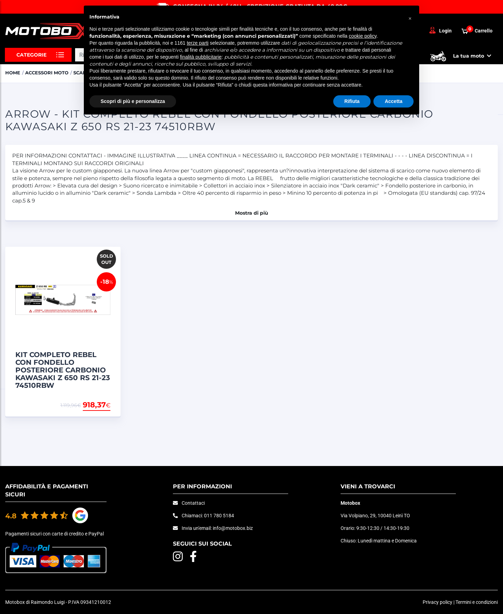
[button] (410, 16)
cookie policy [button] (363, 36)
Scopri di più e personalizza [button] (133, 101)
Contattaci (193, 503)
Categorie (31, 55)
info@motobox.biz (233, 528)
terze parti (198, 43)
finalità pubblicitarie (200, 57)
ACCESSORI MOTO (46, 72)
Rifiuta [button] (352, 101)
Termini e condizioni (476, 602)
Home (12, 72)
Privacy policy (437, 602)
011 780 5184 (219, 515)
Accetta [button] (393, 101)
